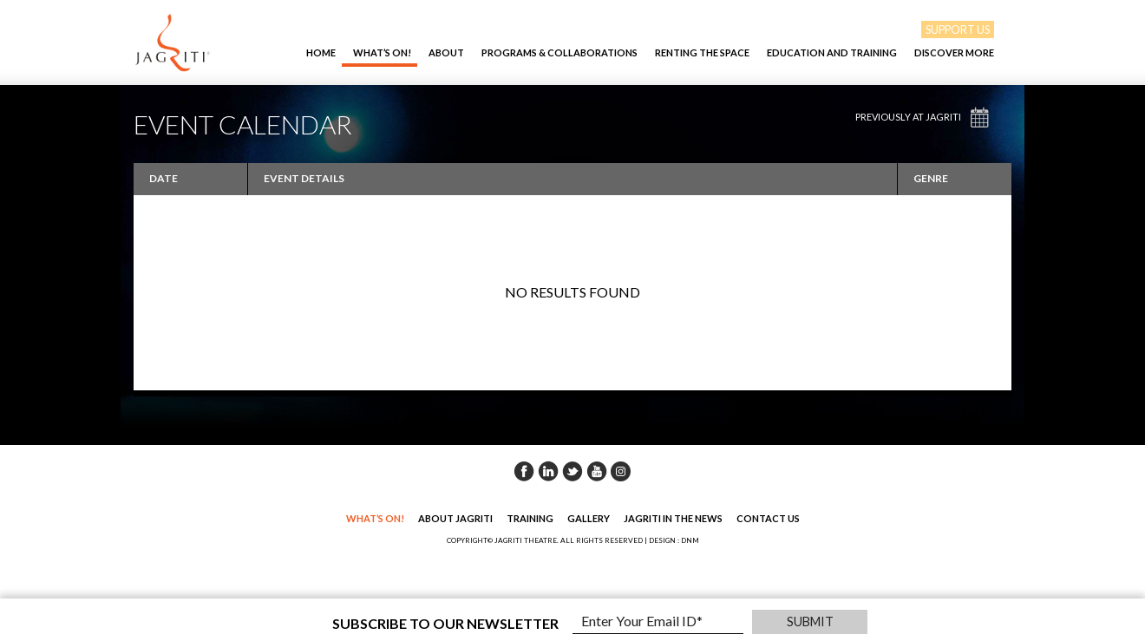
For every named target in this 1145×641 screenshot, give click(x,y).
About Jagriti (455, 518)
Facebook (524, 471)
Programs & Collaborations (559, 52)
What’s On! (382, 52)
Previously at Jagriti (908, 116)
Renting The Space (702, 52)
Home (321, 52)
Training (530, 518)
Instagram (621, 471)
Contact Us (768, 518)
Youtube (597, 471)
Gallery (588, 518)
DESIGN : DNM (674, 540)
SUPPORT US (958, 29)
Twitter (572, 471)
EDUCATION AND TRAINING (832, 52)
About (446, 52)
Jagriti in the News (673, 518)
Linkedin (548, 471)
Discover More (954, 52)
